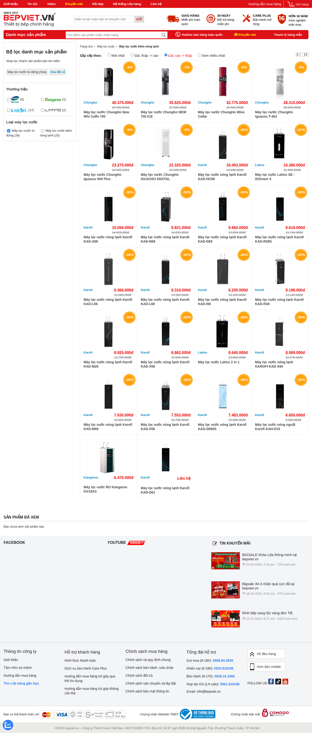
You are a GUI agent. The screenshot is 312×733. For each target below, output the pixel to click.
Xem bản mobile (265, 667)
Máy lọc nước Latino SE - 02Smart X (275, 177)
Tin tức (32, 4)
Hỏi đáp (98, 4)
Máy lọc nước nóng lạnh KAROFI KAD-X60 (274, 364)
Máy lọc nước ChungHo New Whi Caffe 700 (106, 114)
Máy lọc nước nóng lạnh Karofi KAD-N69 (165, 239)
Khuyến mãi (73, 4)
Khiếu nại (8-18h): (209, 668)
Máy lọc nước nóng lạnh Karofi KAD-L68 (165, 302)
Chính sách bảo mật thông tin (147, 691)
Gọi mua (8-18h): (209, 660)
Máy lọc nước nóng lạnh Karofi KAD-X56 (165, 427)
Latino (259, 165)
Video (51, 4)
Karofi (202, 165)
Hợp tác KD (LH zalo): (213, 684)
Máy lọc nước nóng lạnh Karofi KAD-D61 (165, 490)
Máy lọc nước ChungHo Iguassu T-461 (274, 114)
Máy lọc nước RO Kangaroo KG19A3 (105, 489)
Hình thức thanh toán (80, 660)
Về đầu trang (262, 654)
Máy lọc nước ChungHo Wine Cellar (221, 114)
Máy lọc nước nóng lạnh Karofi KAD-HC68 (222, 177)
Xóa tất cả (57, 72)
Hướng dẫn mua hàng (264, 4)
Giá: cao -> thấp (178, 55)
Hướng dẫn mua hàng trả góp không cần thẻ (92, 691)
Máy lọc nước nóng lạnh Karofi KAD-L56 (108, 302)
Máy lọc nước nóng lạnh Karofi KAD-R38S (279, 239)
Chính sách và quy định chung (148, 660)
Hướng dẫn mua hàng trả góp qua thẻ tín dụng (90, 678)
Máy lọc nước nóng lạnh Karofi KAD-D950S (222, 427)
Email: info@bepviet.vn (203, 691)
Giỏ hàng (302, 4)
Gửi (139, 19)
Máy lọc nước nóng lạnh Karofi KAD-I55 (222, 302)
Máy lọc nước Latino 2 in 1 (219, 362)
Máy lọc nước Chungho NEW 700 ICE (163, 114)
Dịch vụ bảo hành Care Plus (86, 668)
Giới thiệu (11, 4)
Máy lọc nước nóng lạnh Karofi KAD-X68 (108, 239)
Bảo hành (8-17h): (210, 676)
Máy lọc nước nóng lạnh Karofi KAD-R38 (279, 302)
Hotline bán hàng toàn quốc (202, 34)
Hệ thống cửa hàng (127, 4)
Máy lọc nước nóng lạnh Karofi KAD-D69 (222, 239)
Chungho (90, 102)
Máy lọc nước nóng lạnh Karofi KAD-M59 (108, 427)
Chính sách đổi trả (139, 675)
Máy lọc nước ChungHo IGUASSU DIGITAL (160, 177)
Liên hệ (156, 4)
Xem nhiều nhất (211, 55)
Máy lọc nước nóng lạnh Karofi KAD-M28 (108, 364)
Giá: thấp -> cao (144, 55)
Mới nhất (116, 55)
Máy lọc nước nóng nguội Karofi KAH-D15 (275, 427)
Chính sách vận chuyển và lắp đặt (151, 683)
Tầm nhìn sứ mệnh (18, 668)
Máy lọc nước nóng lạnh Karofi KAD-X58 (165, 364)
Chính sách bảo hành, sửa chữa (149, 668)
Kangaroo (91, 477)
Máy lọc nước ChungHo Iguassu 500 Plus (102, 177)
